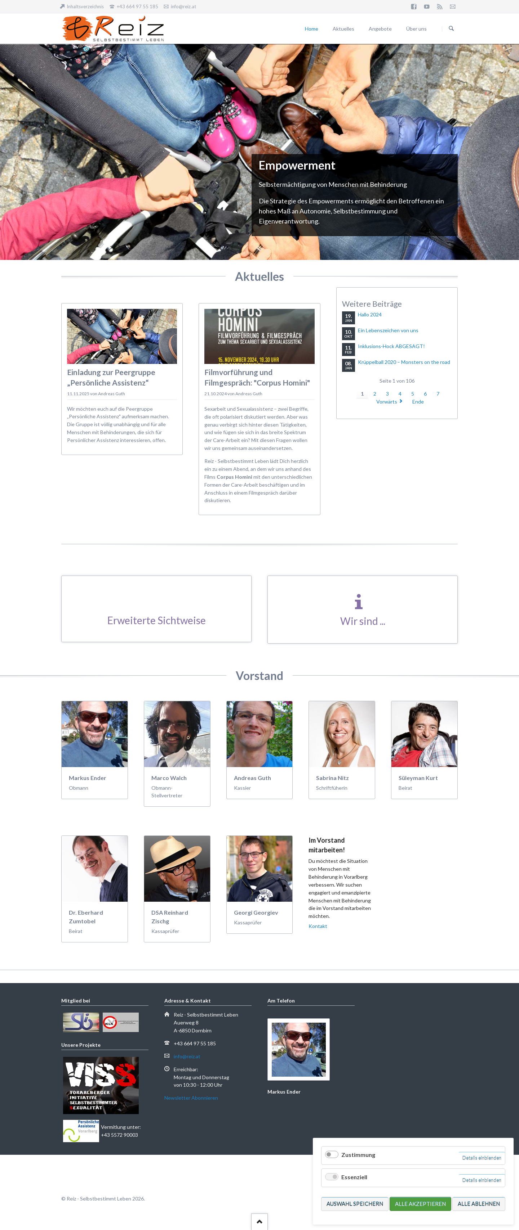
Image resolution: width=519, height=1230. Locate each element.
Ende (418, 401)
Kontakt (318, 926)
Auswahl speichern (355, 1203)
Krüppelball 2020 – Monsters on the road (404, 362)
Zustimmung (358, 1154)
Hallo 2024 (370, 314)
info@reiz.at (187, 1056)
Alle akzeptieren (420, 1203)
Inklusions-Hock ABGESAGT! (391, 346)
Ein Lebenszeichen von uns (388, 330)
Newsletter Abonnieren (191, 1098)
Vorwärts (386, 401)
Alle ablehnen (479, 1203)
